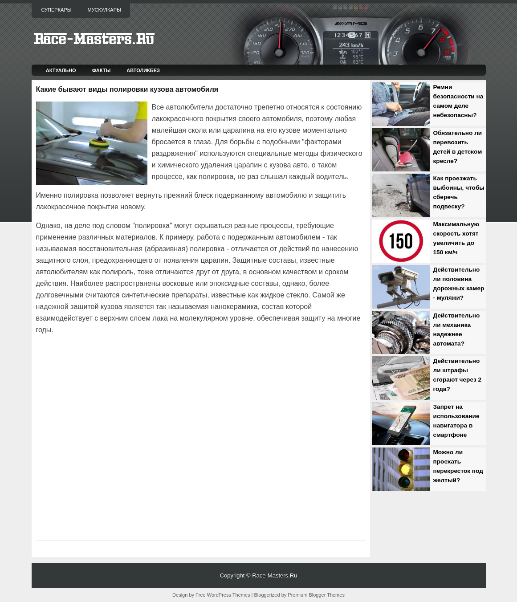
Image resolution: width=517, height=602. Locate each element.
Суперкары (56, 9)
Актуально (61, 70)
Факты (101, 70)
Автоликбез (143, 70)
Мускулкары (104, 9)
